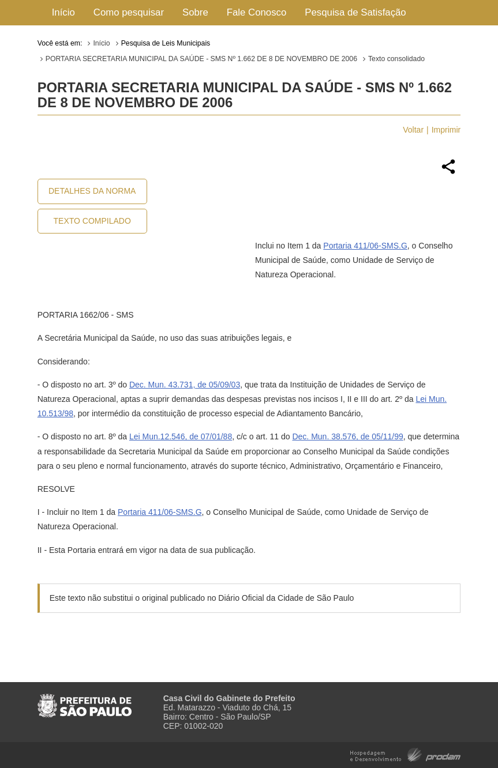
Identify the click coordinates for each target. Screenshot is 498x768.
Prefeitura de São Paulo (85, 701)
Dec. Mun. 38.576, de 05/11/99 (347, 436)
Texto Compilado (92, 220)
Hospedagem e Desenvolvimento (405, 754)
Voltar (413, 129)
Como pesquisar (128, 12)
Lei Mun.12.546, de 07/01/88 (180, 436)
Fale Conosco (257, 12)
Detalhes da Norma (92, 190)
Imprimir (446, 129)
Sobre (195, 12)
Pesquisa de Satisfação (355, 12)
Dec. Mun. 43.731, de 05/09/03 (184, 384)
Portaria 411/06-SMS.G (365, 245)
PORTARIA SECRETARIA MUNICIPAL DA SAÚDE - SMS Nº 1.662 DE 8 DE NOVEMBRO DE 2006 (201, 59)
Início (63, 12)
